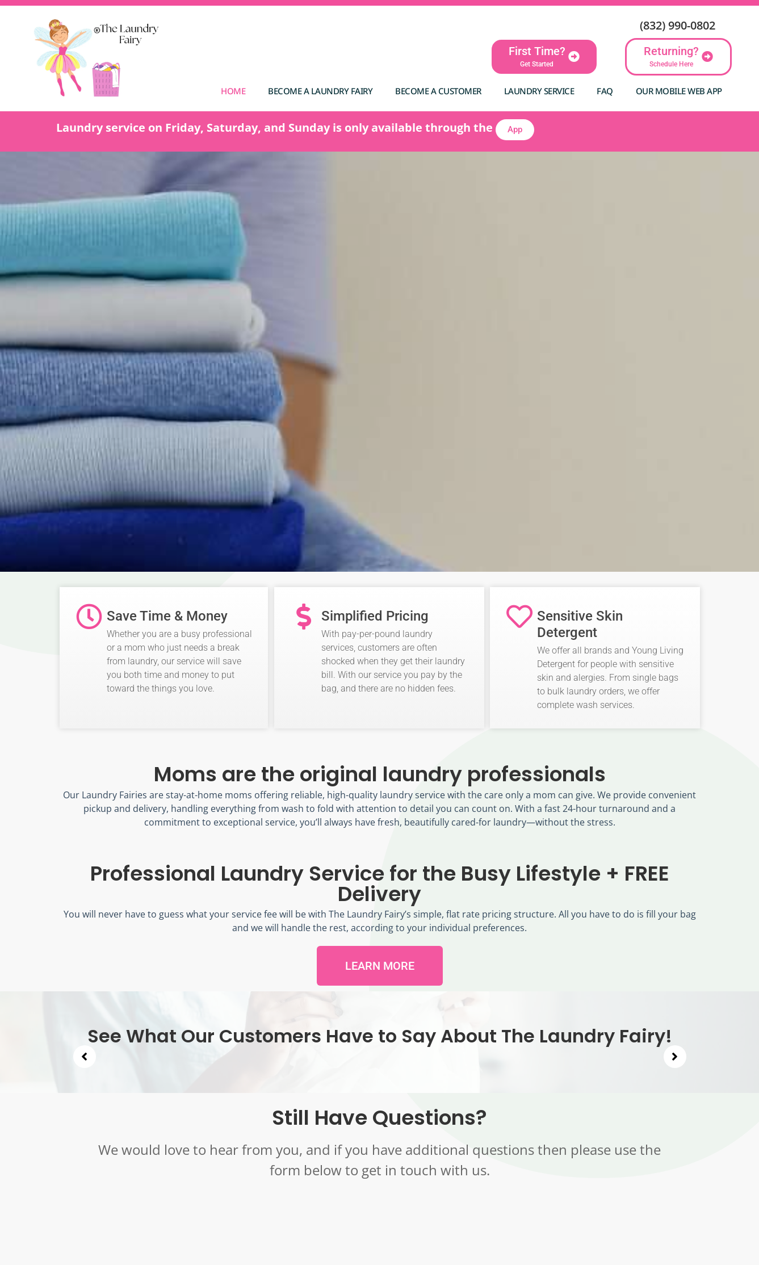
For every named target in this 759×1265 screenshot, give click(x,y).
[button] (84, 1056)
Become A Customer (438, 91)
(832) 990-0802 (677, 25)
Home (233, 91)
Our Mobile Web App (679, 91)
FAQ (605, 91)
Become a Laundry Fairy (320, 91)
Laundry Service (539, 91)
